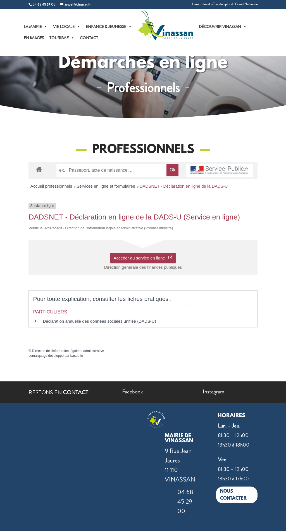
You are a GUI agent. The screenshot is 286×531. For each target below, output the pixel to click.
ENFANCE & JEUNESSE (109, 26)
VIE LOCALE (66, 26)
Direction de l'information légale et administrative (68, 351)
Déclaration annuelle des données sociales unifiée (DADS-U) (99, 321)
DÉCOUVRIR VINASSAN (223, 26)
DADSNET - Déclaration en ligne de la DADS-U (184, 186)
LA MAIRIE (35, 26)
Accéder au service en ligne (143, 258)
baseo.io (76, 356)
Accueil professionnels (51, 186)
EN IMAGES (34, 38)
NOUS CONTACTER (233, 495)
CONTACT (89, 38)
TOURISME (61, 38)
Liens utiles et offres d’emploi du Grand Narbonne (225, 5)
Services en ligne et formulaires (106, 186)
